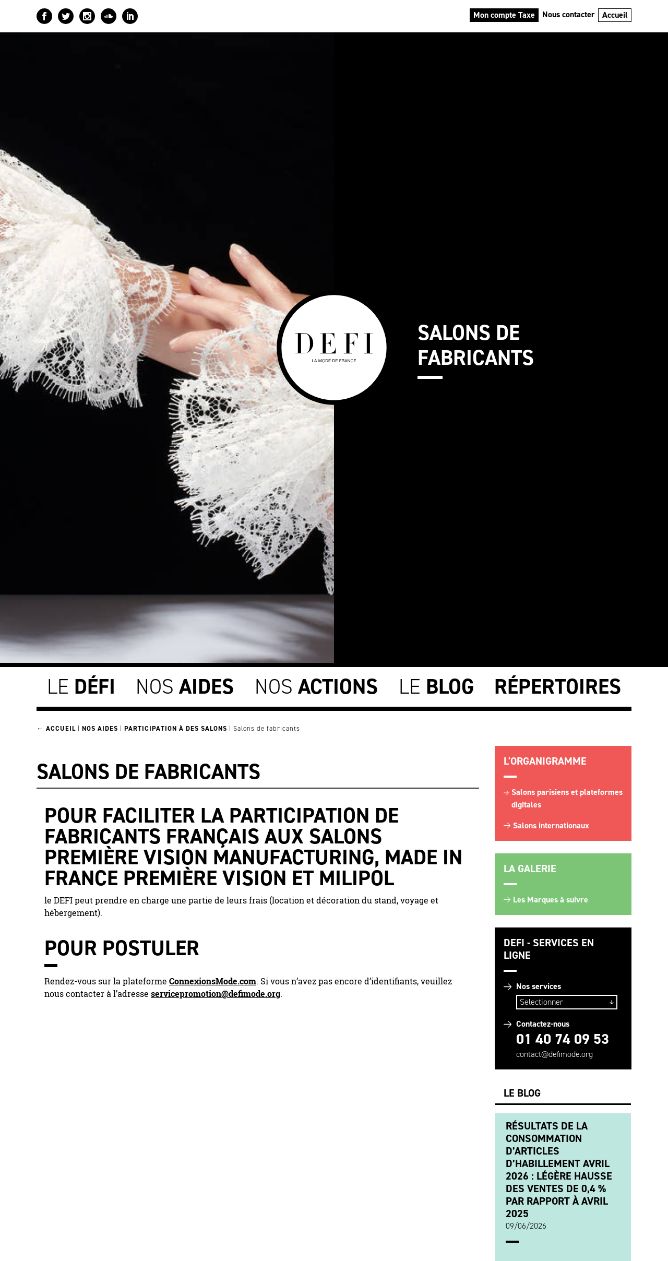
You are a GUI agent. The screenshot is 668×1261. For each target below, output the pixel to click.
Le (81, 686)
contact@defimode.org (554, 1054)
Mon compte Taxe (504, 14)
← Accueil (56, 728)
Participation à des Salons (175, 728)
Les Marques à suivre (550, 899)
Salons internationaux (551, 825)
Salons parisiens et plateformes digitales (567, 798)
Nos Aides (100, 728)
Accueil (615, 14)
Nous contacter (568, 14)
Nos (185, 686)
